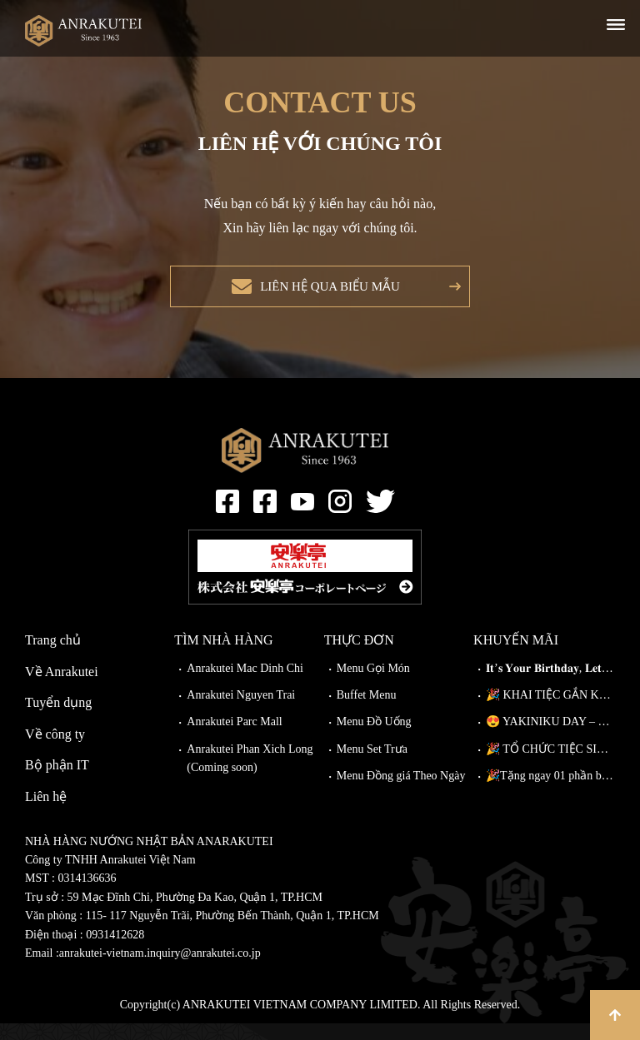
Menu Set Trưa (372, 765)
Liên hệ (46, 813)
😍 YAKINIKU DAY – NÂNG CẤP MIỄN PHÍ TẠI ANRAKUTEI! (550, 738)
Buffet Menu (367, 711)
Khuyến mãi (515, 656)
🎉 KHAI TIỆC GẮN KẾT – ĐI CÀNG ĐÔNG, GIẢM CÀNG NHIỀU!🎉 (550, 711)
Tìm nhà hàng (223, 656)
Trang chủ (53, 656)
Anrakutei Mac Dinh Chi (245, 685)
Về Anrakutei (61, 688)
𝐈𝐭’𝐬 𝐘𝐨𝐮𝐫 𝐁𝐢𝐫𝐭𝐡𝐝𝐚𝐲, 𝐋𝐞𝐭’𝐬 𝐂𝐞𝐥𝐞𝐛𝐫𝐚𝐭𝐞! (550, 685)
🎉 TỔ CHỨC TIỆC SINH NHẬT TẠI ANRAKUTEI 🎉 (550, 765)
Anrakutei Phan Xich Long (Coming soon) (249, 774)
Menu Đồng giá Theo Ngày (401, 792)
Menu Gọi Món (373, 685)
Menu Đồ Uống (374, 738)
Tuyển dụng (58, 719)
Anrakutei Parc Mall (234, 738)
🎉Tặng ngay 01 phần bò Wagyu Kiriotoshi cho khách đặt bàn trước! (550, 792)
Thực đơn (359, 656)
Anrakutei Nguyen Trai (241, 711)
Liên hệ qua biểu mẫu (325, 294)
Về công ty (55, 751)
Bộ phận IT (57, 781)
